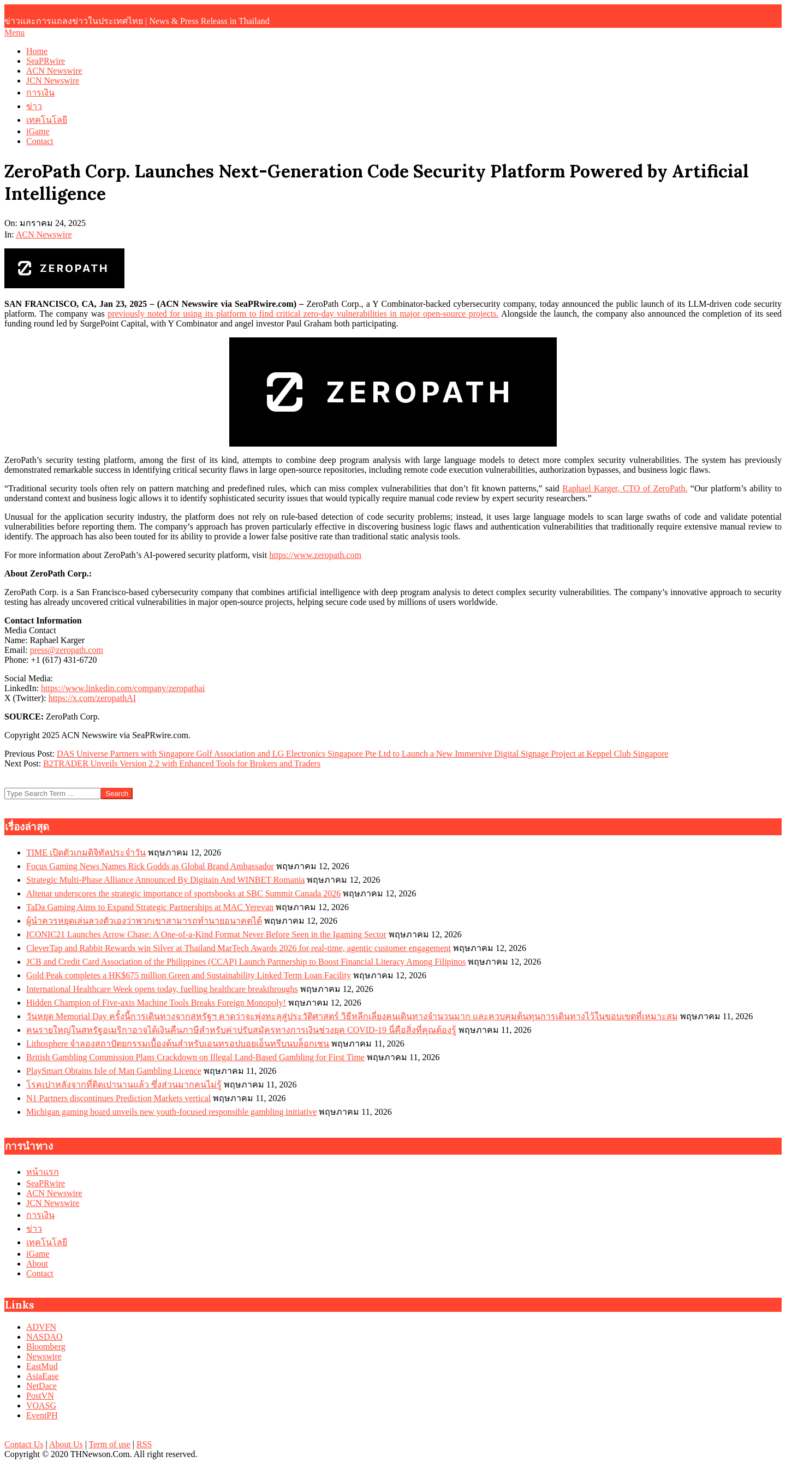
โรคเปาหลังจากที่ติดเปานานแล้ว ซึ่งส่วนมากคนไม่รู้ (124, 1084)
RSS (144, 1444)
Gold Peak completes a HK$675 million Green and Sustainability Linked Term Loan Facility (188, 975)
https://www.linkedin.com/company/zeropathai (123, 688)
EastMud (42, 1366)
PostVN (40, 1395)
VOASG (41, 1405)
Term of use (109, 1444)
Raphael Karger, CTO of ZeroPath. (624, 488)
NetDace (41, 1385)
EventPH (42, 1415)
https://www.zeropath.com (315, 555)
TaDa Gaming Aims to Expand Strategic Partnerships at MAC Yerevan (149, 907)
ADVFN (41, 1327)
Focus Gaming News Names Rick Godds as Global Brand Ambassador (150, 866)
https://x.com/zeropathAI (92, 698)
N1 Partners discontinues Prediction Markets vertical (118, 1098)
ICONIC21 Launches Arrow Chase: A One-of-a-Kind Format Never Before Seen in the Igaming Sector (206, 934)
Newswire (44, 1356)
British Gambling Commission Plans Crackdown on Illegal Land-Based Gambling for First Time (195, 1057)
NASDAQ (44, 1336)
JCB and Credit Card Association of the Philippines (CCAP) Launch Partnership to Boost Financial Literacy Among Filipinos (246, 961)
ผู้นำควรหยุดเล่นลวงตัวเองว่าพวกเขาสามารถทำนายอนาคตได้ (144, 920)
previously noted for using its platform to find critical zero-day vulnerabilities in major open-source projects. (303, 313)
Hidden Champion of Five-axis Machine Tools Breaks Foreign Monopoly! (156, 1002)
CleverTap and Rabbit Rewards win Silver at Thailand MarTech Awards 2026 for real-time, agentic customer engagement (238, 948)
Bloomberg (46, 1346)
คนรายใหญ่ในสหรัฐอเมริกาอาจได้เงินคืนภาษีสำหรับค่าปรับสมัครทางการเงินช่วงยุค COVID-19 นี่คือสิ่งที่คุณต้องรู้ (241, 1030)
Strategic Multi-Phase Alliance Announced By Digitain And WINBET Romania (165, 879)
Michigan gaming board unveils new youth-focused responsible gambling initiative (171, 1111)
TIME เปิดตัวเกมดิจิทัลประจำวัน (86, 852)
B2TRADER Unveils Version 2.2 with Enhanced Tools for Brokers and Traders (181, 763)
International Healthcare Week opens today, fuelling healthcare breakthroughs (162, 989)
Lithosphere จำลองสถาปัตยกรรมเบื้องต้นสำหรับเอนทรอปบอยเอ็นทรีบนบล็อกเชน (177, 1043)
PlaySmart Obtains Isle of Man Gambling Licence (113, 1070)
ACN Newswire (44, 234)
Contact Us (24, 1444)
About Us (66, 1444)
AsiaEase (42, 1376)
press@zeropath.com (66, 650)
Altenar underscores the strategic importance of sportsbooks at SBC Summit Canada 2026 (183, 893)
